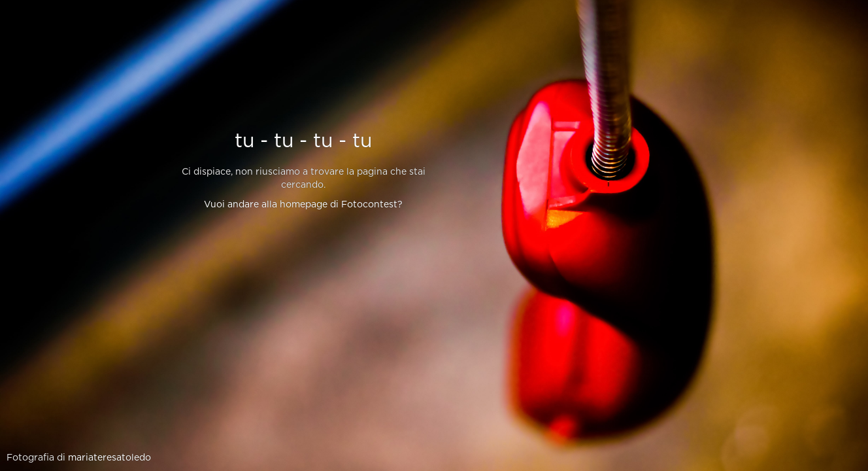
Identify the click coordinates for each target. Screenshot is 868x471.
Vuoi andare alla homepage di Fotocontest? (303, 204)
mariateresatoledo (109, 457)
